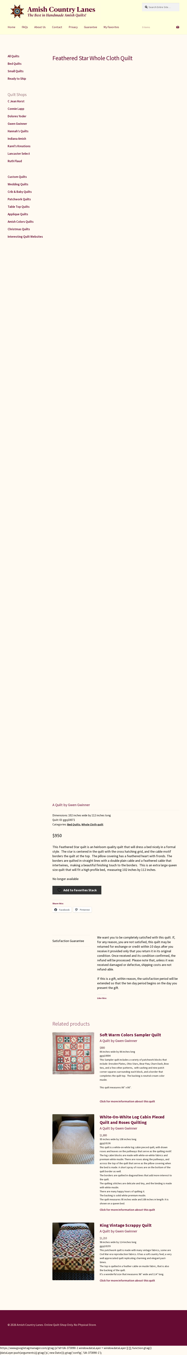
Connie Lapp (16, 109)
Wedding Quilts (18, 184)
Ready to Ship (17, 79)
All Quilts (13, 56)
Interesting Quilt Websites (25, 237)
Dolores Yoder (17, 116)
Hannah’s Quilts (18, 131)
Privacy (73, 27)
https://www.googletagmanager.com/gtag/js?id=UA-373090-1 (39, 1348)
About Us (40, 27)
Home (11, 27)
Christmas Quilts (19, 229)
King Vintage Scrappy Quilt (126, 1225)
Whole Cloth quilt (92, 824)
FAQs (25, 27)
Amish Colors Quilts (21, 222)
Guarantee (90, 27)
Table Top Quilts (19, 207)
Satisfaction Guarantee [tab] (68, 941)
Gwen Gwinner (17, 124)
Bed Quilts (73, 824)
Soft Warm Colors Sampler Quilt (130, 1035)
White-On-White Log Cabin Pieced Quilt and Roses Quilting (132, 1119)
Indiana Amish (17, 139)
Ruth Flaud (15, 161)
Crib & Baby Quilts (20, 192)
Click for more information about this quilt (127, 1101)
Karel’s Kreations (19, 146)
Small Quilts (16, 71)
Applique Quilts (18, 214)
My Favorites (111, 27)
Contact (57, 27)
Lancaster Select (19, 154)
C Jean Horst (16, 101)
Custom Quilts (17, 177)
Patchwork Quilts (19, 199)
